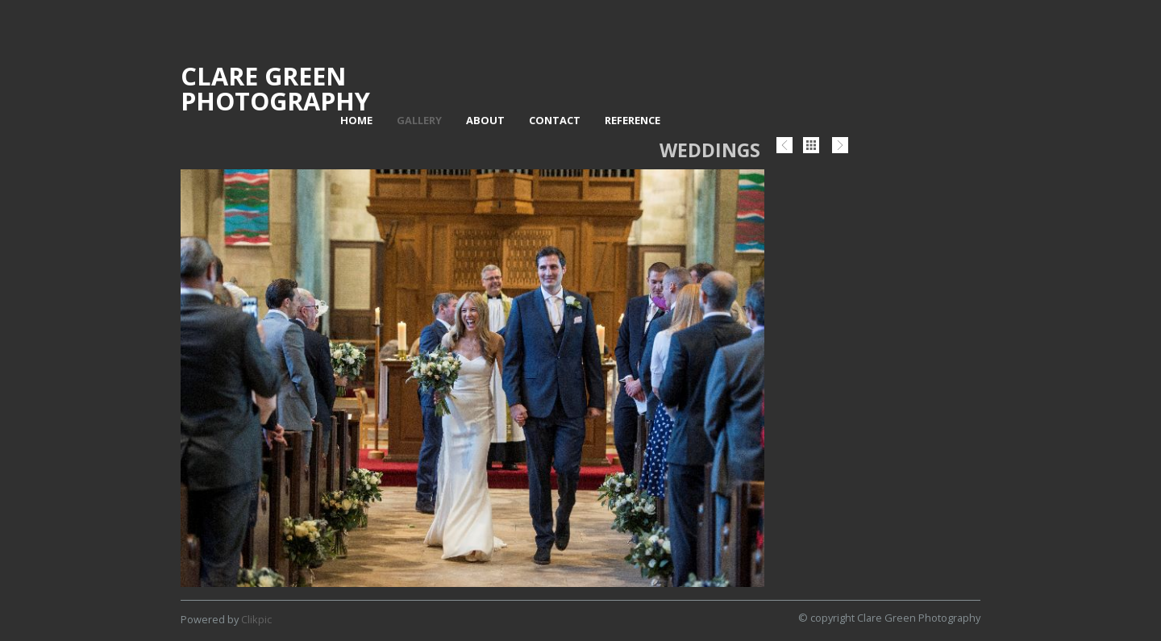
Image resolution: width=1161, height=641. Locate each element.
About (485, 120)
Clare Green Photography (275, 88)
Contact (554, 120)
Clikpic (256, 619)
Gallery (419, 120)
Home (356, 120)
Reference (632, 120)
